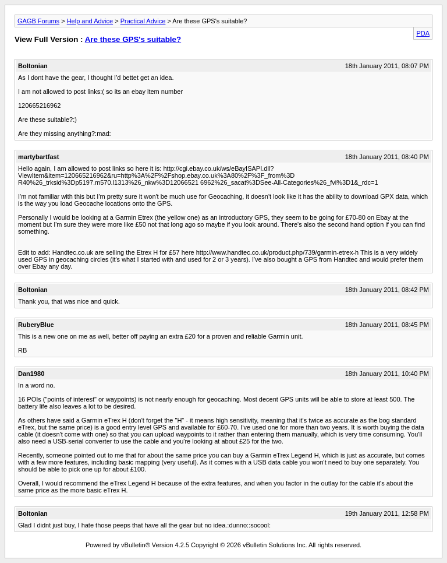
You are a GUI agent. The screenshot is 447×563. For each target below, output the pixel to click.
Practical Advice (143, 20)
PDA (423, 33)
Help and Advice (90, 20)
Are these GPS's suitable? (133, 39)
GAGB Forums (38, 20)
